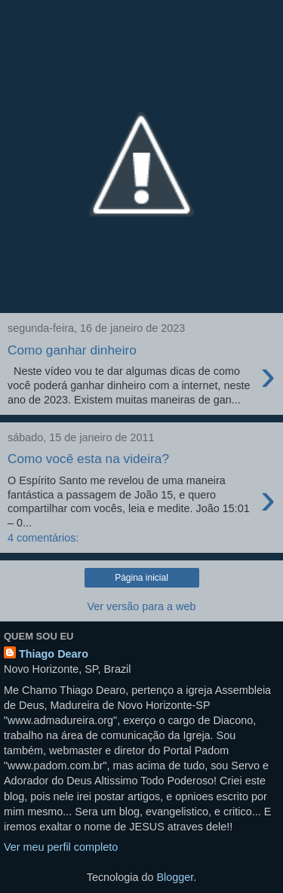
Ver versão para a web (142, 606)
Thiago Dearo (53, 654)
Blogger (175, 877)
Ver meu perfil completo (61, 847)
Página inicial (141, 577)
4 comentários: (43, 538)
